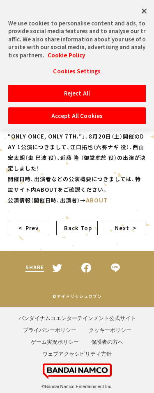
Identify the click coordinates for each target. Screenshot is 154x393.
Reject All (77, 91)
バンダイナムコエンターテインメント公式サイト (77, 318)
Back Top (77, 228)
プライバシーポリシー (49, 330)
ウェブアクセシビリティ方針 (77, 354)
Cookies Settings (77, 69)
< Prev (28, 228)
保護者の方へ (107, 342)
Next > (125, 228)
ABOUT (97, 200)
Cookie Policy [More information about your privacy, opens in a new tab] (66, 53)
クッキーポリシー (110, 330)
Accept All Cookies (77, 113)
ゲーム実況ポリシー (55, 342)
